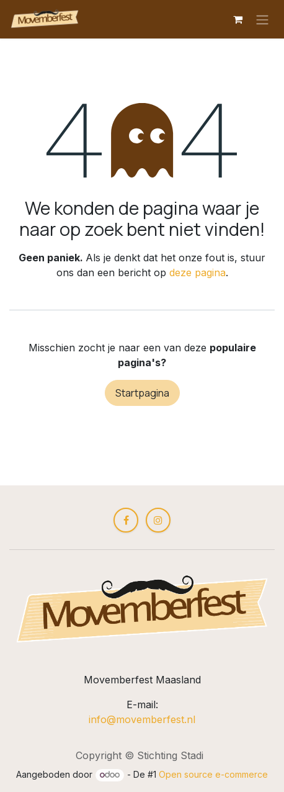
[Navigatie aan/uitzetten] (262, 19)
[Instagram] (158, 520)
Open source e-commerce (213, 774)
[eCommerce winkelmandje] (237, 19)
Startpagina (142, 393)
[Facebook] (125, 520)
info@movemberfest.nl (142, 719)
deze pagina (197, 272)
